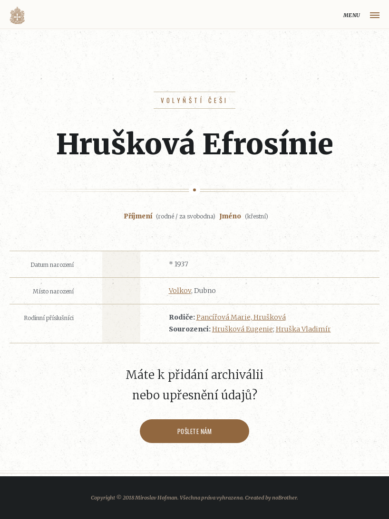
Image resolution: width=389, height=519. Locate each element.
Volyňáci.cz (17, 15)
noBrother (284, 497)
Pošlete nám (194, 431)
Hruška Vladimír (303, 329)
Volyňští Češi (195, 100)
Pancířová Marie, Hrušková (241, 317)
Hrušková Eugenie (242, 329)
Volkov (180, 290)
